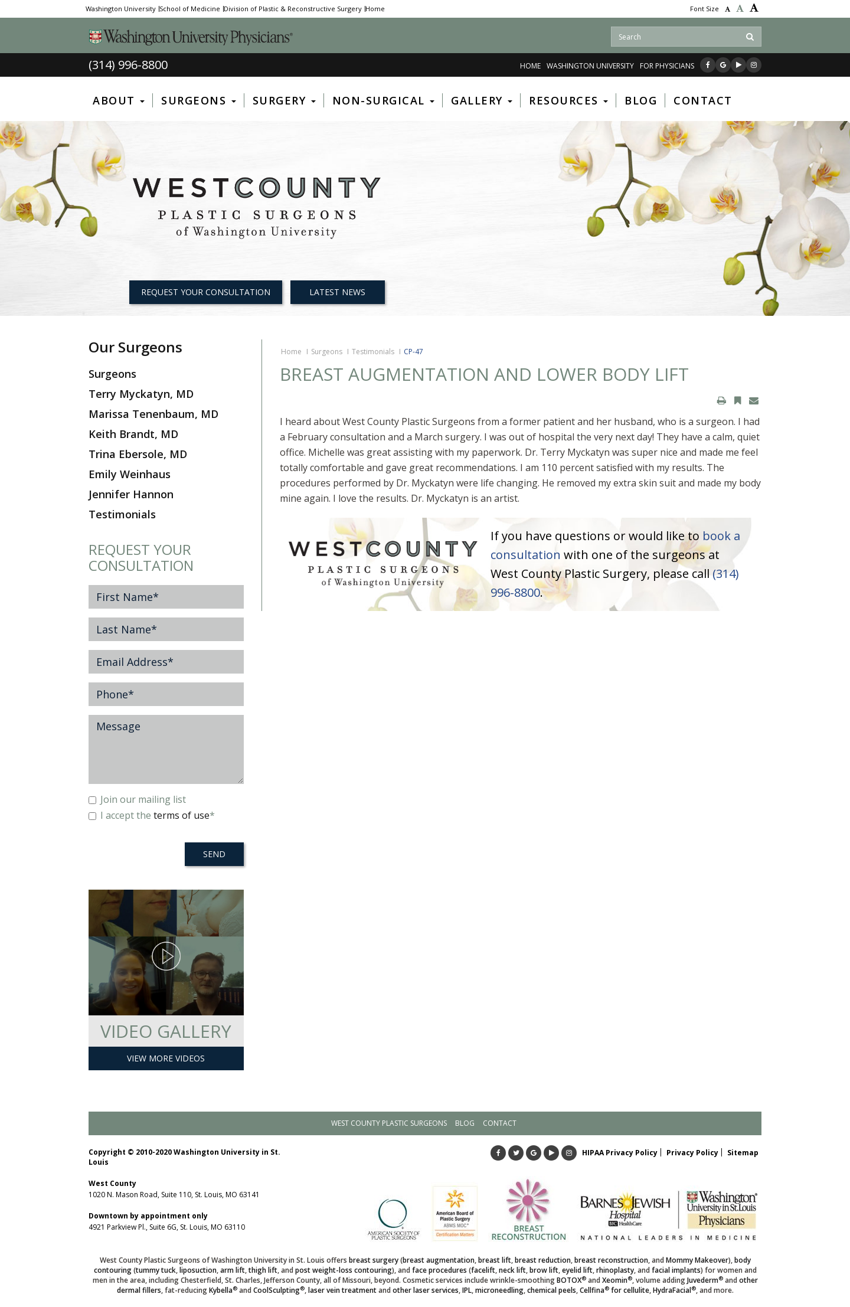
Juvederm (705, 1280)
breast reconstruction (611, 1260)
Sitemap (743, 1153)
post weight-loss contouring (343, 1270)
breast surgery (373, 1260)
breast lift (494, 1260)
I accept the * (152, 815)
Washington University (121, 9)
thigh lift (263, 1270)
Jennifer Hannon (131, 494)
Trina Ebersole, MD (138, 454)
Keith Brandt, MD (133, 434)
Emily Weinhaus (130, 474)
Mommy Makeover (697, 1260)
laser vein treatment (342, 1290)
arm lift (232, 1270)
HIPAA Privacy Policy (620, 1153)
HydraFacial (674, 1290)
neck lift (512, 1270)
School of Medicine (189, 9)
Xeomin (617, 1280)
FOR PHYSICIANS (667, 66)
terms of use (181, 815)
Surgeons (326, 352)
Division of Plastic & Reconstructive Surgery (293, 9)
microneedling (499, 1290)
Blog (465, 1123)
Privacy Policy (692, 1153)
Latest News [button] (337, 292)
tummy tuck (156, 1270)
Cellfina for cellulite (614, 1290)
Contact (499, 1123)
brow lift (543, 1270)
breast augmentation (439, 1260)
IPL (467, 1290)
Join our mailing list (137, 799)
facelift (483, 1270)
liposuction (198, 1270)
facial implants (676, 1270)
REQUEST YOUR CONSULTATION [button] (205, 292)
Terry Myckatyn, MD (141, 394)
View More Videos (166, 1058)
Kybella (223, 1290)
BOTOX (571, 1280)
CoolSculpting (279, 1290)
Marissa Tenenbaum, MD (153, 414)
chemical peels (551, 1290)
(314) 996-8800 (128, 65)
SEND (214, 854)
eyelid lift (577, 1270)
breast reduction (543, 1260)
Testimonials (373, 352)
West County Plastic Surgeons (389, 1123)
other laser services (426, 1290)
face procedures (439, 1270)
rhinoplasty (615, 1270)
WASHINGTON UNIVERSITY (590, 66)
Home (375, 9)
